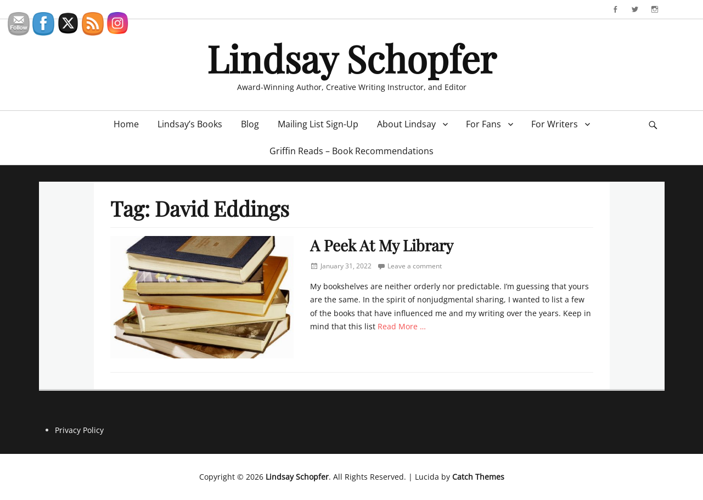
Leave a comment (414, 266)
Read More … (402, 326)
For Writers (554, 124)
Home (126, 124)
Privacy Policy (79, 430)
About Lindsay (406, 124)
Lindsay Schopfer (351, 58)
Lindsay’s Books (190, 124)
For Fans (483, 124)
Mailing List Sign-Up (318, 124)
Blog (250, 124)
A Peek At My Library (381, 245)
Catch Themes (478, 476)
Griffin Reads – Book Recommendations (351, 151)
